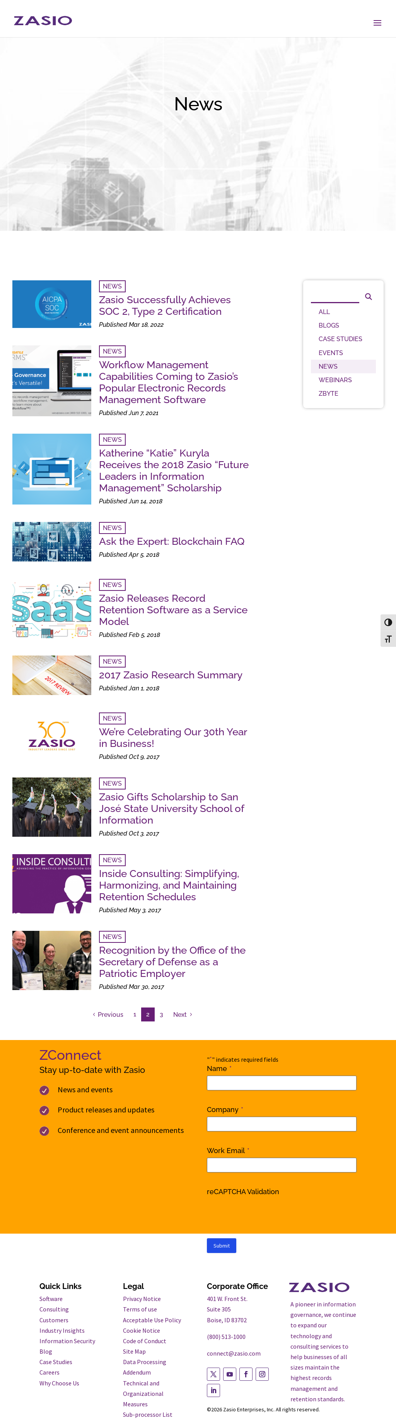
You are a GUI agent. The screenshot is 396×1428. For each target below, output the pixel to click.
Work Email (228, 1151)
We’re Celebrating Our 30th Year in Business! (173, 737)
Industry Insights (62, 1330)
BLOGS (329, 325)
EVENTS (331, 353)
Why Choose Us (59, 1383)
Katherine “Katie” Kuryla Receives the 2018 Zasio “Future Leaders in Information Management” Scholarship (174, 470)
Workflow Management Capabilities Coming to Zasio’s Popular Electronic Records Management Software (168, 382)
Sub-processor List (147, 1414)
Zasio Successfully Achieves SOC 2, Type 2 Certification (165, 305)
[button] (377, 23)
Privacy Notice (142, 1299)
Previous (110, 1014)
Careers (49, 1372)
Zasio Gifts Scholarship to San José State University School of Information (171, 808)
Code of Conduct (144, 1341)
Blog (45, 1351)
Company (225, 1110)
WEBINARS (335, 380)
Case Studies (55, 1362)
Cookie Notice (141, 1330)
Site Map (134, 1351)
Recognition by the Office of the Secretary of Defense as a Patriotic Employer (172, 961)
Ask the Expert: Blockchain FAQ (171, 541)
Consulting (54, 1309)
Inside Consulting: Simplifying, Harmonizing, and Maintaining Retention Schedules (169, 885)
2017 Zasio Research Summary (170, 675)
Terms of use (140, 1309)
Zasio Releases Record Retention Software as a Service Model (173, 609)
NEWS (112, 286)
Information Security (67, 1341)
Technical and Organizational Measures (143, 1393)
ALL (324, 312)
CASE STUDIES (340, 339)
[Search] (335, 295)
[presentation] (265, 1214)
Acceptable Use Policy (152, 1320)
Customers (53, 1320)
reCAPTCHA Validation (243, 1192)
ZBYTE (328, 393)
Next (180, 1014)
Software (51, 1299)
